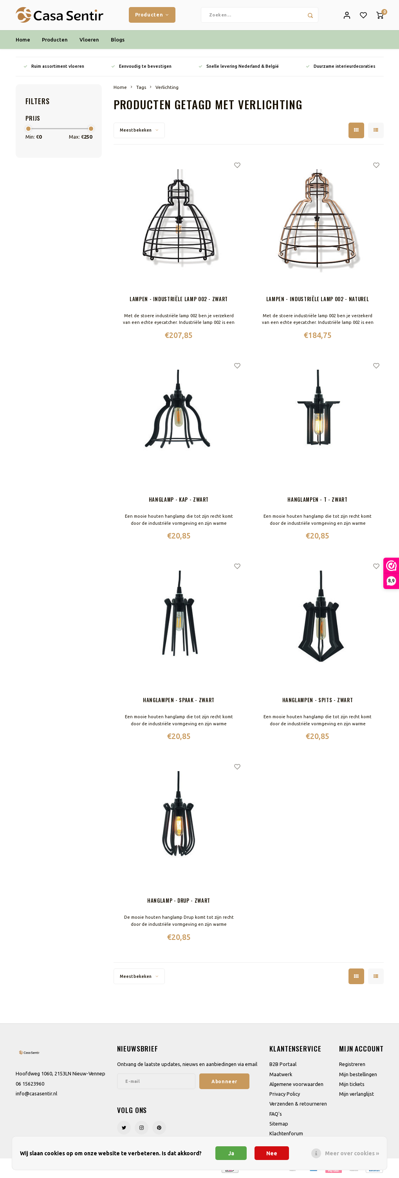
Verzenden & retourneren (298, 1105)
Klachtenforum (286, 1135)
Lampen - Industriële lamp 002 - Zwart (179, 300)
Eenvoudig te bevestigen (141, 67)
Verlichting (167, 88)
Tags (141, 88)
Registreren (352, 1065)
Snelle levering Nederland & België (239, 67)
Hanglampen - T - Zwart (317, 500)
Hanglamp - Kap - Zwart (179, 500)
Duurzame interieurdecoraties (341, 67)
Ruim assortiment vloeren (53, 67)
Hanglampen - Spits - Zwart (317, 701)
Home (23, 40)
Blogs (118, 40)
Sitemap (278, 1124)
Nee (271, 1153)
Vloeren (89, 40)
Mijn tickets (352, 1085)
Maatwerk (280, 1075)
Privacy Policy (284, 1095)
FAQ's (275, 1115)
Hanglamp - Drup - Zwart (178, 902)
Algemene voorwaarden (296, 1085)
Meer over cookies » (352, 1153)
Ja (231, 1153)
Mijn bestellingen (358, 1075)
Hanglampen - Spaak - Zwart (179, 701)
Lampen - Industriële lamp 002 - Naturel (317, 300)
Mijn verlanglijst (356, 1095)
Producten (152, 15)
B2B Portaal (282, 1065)
